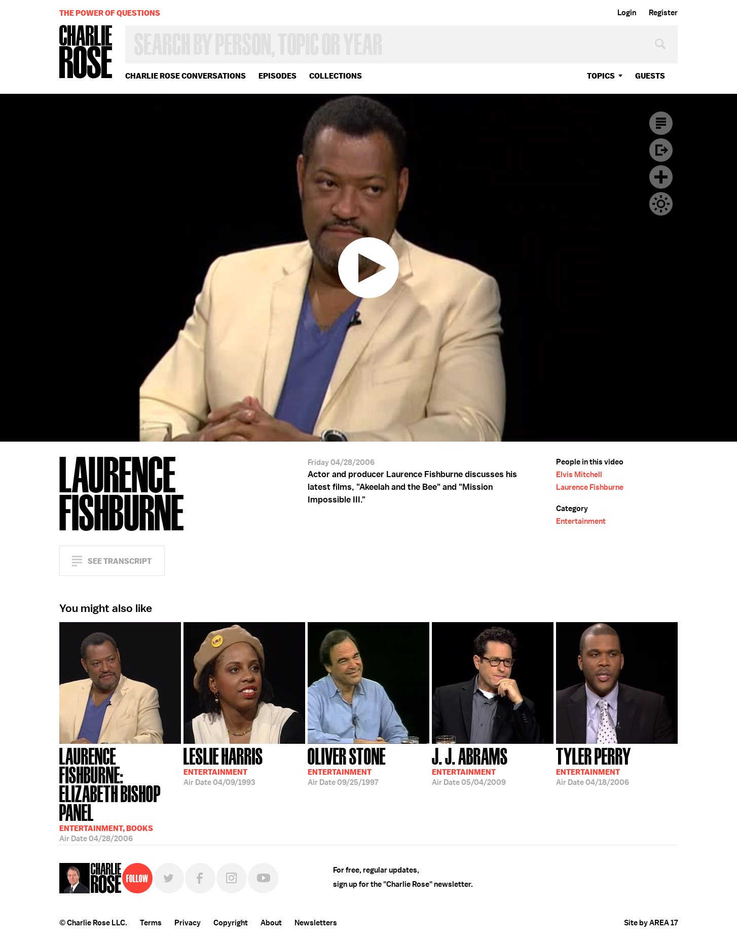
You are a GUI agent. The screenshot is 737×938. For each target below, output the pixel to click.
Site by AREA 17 (651, 923)
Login (626, 13)
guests (650, 76)
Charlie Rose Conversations (185, 76)
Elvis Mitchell (579, 475)
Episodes (278, 76)
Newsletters (315, 923)
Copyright (230, 923)
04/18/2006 (593, 765)
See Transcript (120, 561)
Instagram (231, 878)
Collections (335, 76)
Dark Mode (661, 203)
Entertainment (581, 521)
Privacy (187, 923)
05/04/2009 (470, 765)
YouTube (263, 878)
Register (663, 13)
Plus (661, 177)
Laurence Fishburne (589, 487)
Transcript (661, 123)
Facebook (200, 878)
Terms (151, 923)
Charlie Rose (86, 52)
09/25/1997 (347, 765)
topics (601, 76)
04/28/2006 (120, 789)
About (271, 923)
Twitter (169, 878)
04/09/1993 (223, 765)
